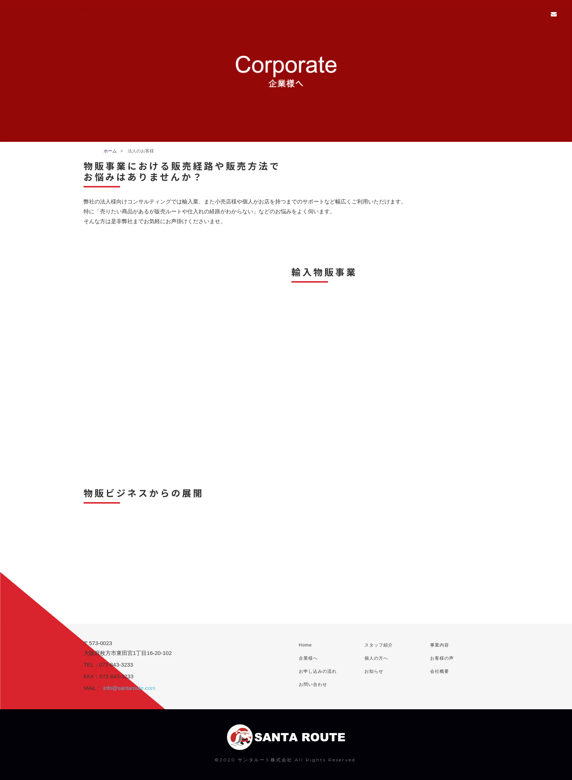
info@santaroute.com (129, 688)
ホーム (110, 151)
